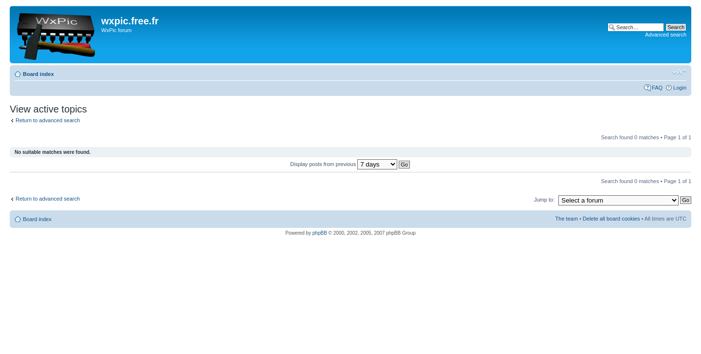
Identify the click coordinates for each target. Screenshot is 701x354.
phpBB (320, 233)
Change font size (679, 72)
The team (566, 219)
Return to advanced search (48, 120)
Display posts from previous (350, 164)
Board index (38, 74)
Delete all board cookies (611, 219)
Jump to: (544, 200)
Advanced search (665, 34)
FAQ (657, 88)
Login (679, 88)
